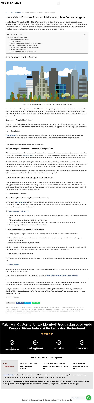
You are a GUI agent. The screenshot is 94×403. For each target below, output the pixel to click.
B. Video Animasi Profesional (18, 49)
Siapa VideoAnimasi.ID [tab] (8, 365)
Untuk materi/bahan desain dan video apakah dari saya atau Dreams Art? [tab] (55, 366)
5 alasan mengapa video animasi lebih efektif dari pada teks (26, 43)
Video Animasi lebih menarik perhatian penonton (22, 45)
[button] (58, 3)
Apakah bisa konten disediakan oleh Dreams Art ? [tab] (81, 366)
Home (7, 12)
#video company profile (50, 311)
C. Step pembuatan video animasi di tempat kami (23, 51)
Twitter (27, 302)
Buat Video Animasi (16, 12)
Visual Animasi (14, 265)
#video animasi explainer (55, 309)
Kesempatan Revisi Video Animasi (20, 39)
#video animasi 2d (38, 309)
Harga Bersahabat (16, 41)
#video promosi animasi (23, 313)
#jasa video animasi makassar (37, 307)
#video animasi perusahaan (75, 309)
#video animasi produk (14, 311)
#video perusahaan (67, 311)
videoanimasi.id (21, 202)
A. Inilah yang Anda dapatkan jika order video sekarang (25, 47)
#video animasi (25, 309)
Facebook (20, 302)
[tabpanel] (47, 380)
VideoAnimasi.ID (8, 375)
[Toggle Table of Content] (84, 34)
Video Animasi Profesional (18, 211)
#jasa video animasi (18, 307)
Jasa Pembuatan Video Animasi (17, 37)
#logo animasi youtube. (70, 307)
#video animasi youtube (31, 311)
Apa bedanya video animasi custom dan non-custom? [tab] (29, 366)
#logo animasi (55, 307)
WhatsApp (36, 302)
